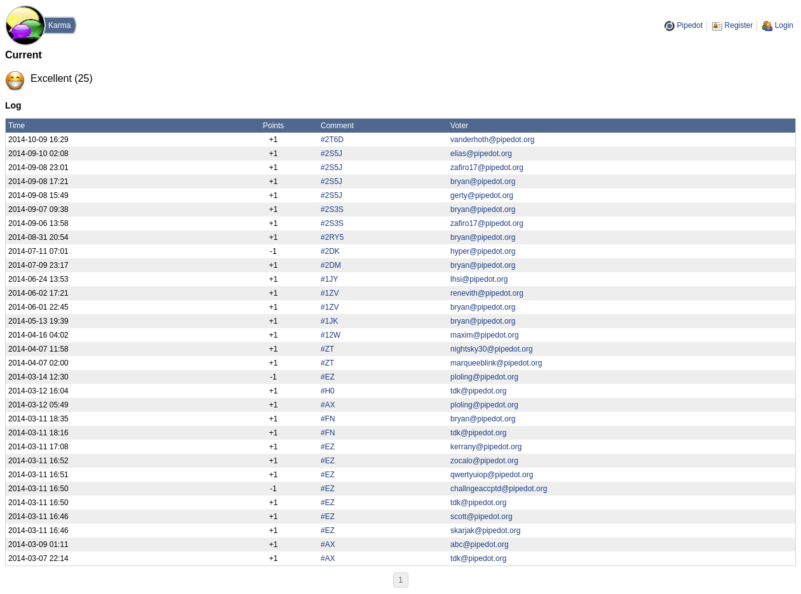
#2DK (330, 251)
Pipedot (690, 25)
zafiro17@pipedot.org (486, 167)
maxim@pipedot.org (484, 335)
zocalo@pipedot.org (484, 460)
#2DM (331, 265)
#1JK (329, 321)
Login (784, 25)
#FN (328, 418)
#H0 (328, 390)
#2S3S (332, 209)
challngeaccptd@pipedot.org (498, 488)
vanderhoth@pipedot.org (492, 139)
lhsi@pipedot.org (479, 279)
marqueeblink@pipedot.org (496, 363)
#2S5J (331, 153)
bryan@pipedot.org (482, 181)
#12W (330, 335)
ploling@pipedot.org (484, 377)
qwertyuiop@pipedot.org (491, 474)
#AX (328, 404)
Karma (59, 25)
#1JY (329, 279)
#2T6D (332, 139)
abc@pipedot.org (479, 544)
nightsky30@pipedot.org (491, 349)
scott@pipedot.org (481, 516)
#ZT (327, 349)
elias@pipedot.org (481, 153)
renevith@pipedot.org (486, 293)
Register (739, 25)
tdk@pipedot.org (478, 390)
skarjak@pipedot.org (485, 530)
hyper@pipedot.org (482, 251)
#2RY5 (332, 237)
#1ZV (330, 293)
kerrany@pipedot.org (486, 446)
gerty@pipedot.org (481, 195)
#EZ (328, 377)
